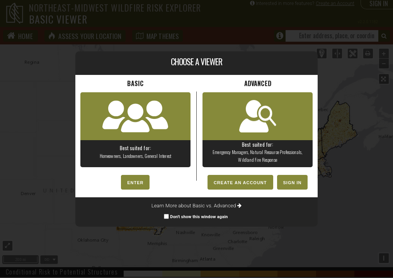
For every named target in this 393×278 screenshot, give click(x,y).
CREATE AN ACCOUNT (240, 182)
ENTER (135, 182)
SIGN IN (292, 182)
